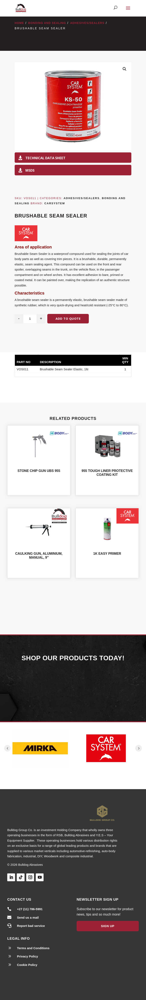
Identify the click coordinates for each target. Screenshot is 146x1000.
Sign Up (107, 926)
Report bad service (31, 926)
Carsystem (54, 203)
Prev (7, 748)
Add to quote (68, 318)
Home (19, 23)
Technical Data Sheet (45, 158)
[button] (124, 69)
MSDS (29, 170)
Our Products (73, 687)
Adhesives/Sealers (87, 23)
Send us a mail (28, 917)
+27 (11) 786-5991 (30, 909)
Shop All (73, 602)
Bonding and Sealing (47, 23)
